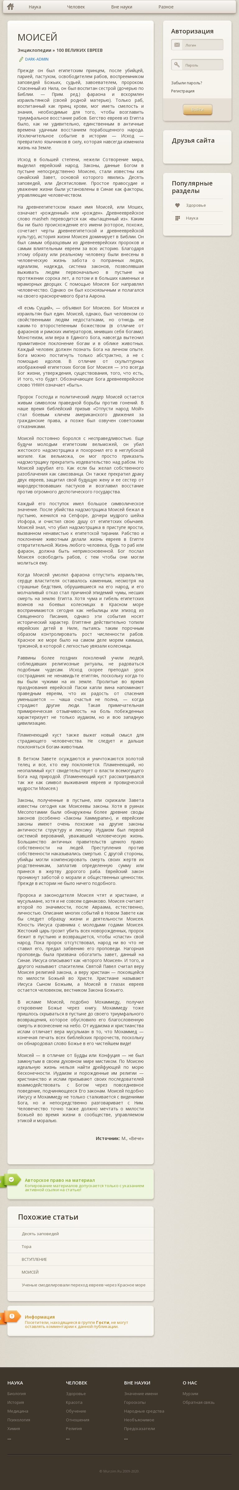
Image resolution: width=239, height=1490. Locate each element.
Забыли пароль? (186, 83)
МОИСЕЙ (37, 37)
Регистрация (182, 91)
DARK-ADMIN (37, 59)
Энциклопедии (34, 50)
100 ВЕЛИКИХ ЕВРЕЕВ (79, 50)
